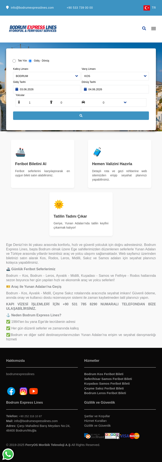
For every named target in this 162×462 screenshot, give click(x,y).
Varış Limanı (89, 68)
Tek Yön (22, 60)
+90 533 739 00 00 (80, 7)
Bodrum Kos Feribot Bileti (103, 374)
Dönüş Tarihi (89, 82)
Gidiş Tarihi (19, 82)
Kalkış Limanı (20, 68)
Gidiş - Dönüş (40, 60)
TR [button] (149, 7)
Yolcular (20, 95)
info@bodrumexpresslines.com (32, 7)
